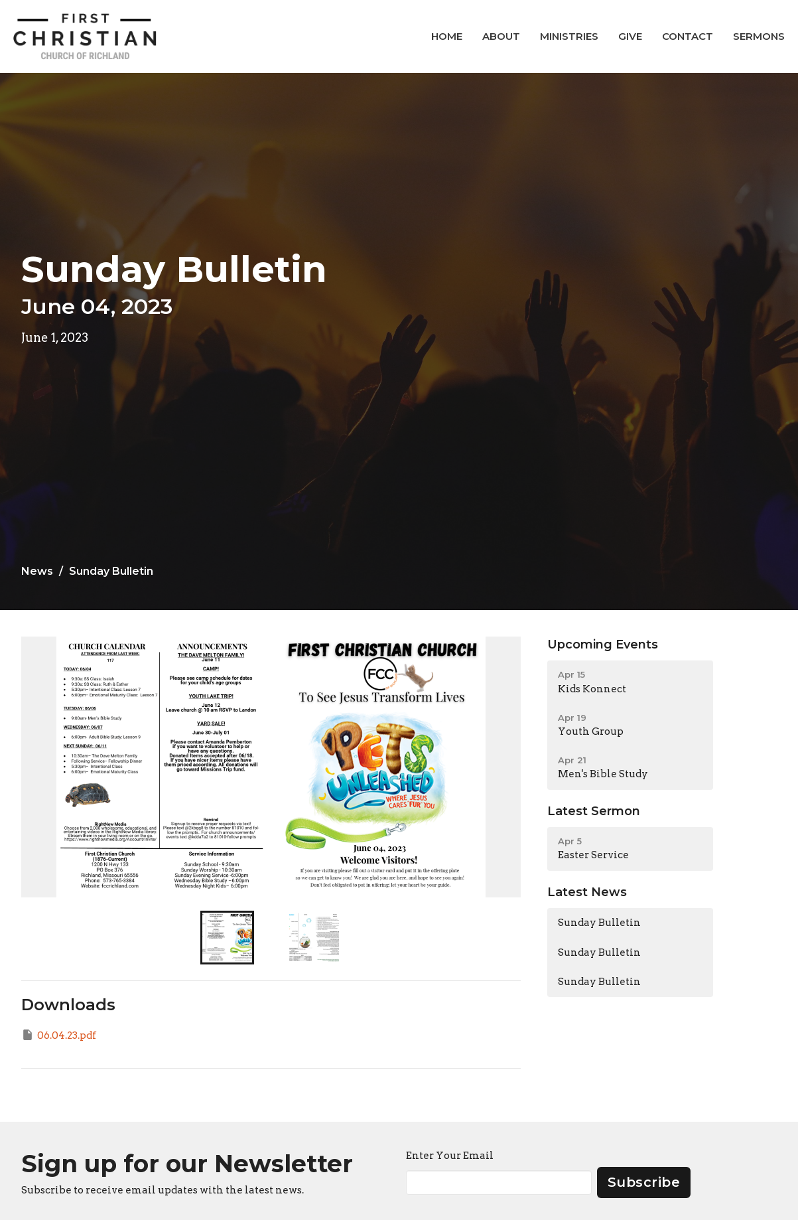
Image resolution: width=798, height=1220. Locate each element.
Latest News (587, 892)
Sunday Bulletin (599, 923)
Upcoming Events (602, 644)
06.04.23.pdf (58, 1034)
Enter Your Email (450, 1156)
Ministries (569, 36)
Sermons (759, 36)
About (501, 36)
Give (630, 36)
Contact (687, 36)
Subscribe (644, 1182)
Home (446, 36)
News (37, 571)
